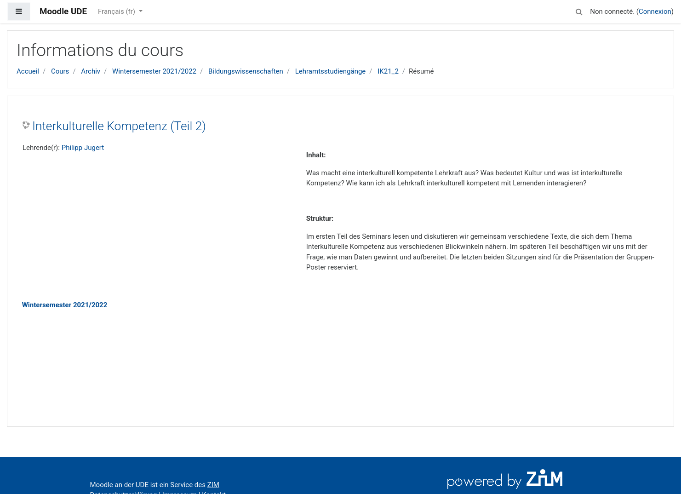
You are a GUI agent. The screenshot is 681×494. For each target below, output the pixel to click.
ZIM (213, 485)
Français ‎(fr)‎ (117, 11)
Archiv (90, 71)
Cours (60, 71)
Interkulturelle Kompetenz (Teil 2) (119, 126)
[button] (579, 10)
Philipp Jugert (83, 148)
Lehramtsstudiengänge (330, 71)
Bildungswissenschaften (245, 71)
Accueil (28, 71)
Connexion (655, 11)
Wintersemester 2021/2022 (154, 71)
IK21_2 (388, 71)
